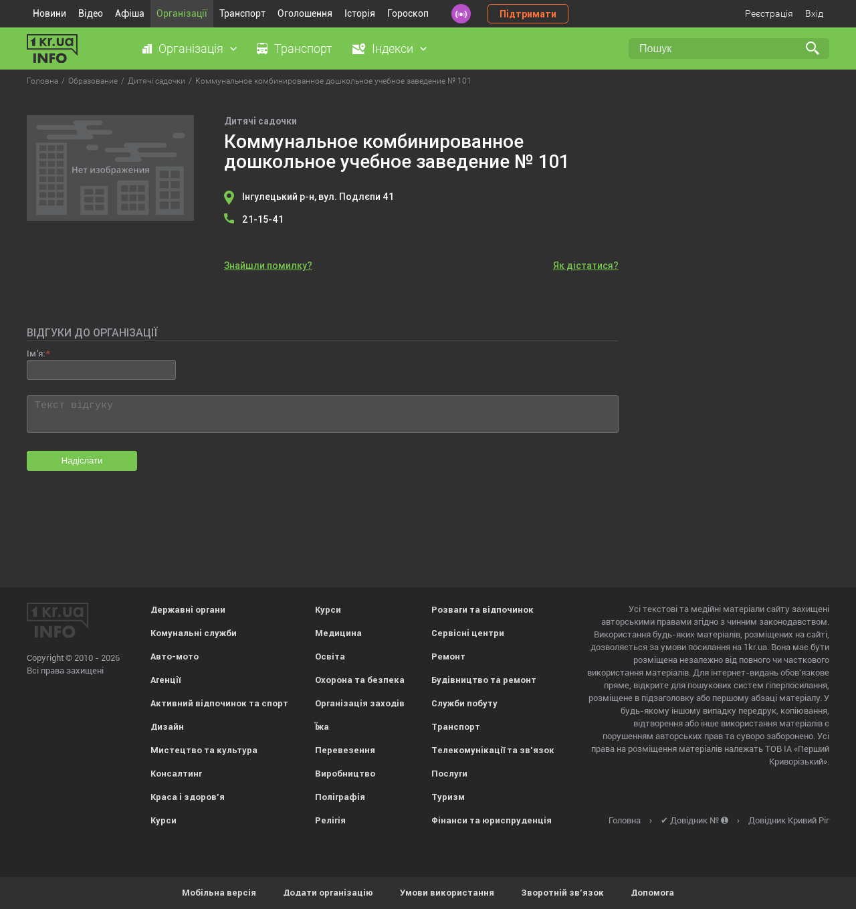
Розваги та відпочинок (482, 610)
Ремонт (448, 656)
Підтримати (528, 14)
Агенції (165, 680)
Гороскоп (408, 13)
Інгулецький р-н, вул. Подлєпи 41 (318, 196)
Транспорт (242, 13)
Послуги (449, 774)
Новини (49, 13)
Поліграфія (340, 797)
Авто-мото (174, 656)
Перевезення (345, 750)
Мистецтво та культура (203, 750)
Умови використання (447, 893)
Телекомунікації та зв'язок (492, 750)
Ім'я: (36, 353)
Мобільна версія (219, 893)
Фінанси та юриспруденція (491, 820)
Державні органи (187, 610)
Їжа (322, 727)
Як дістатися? (586, 265)
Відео (90, 13)
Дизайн (167, 727)
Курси (163, 820)
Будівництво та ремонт (483, 680)
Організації (181, 13)
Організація (190, 48)
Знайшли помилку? (268, 265)
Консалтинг (176, 774)
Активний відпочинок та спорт (219, 703)
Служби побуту (464, 703)
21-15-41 (263, 219)
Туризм (448, 797)
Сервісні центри (467, 633)
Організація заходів (360, 703)
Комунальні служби (193, 633)
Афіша (129, 13)
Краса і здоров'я (187, 797)
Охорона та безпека (360, 680)
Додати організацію (328, 893)
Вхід (814, 13)
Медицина (338, 633)
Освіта (330, 656)
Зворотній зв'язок (562, 893)
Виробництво (345, 774)
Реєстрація (769, 13)
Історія (359, 13)
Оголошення (305, 13)
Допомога (652, 893)
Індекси (392, 48)
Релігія (330, 820)
